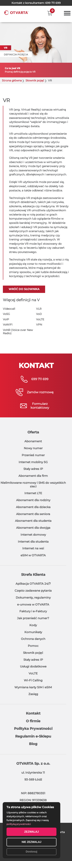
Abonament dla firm (33, 476)
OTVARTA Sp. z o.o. (33, 763)
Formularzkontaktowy (40, 405)
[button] (49, 13)
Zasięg (33, 694)
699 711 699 (53, 3)
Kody (33, 625)
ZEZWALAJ (31, 831)
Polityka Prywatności (33, 729)
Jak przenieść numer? (33, 618)
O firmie (33, 721)
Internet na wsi (33, 548)
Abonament (33, 441)
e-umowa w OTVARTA (33, 604)
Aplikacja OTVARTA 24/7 (33, 583)
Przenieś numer (33, 455)
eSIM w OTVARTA (33, 555)
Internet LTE (33, 493)
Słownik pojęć (33, 653)
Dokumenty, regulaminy (33, 597)
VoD (39, 314)
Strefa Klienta (33, 575)
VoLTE (40, 319)
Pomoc (33, 646)
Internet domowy (33, 534)
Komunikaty (33, 632)
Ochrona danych (33, 639)
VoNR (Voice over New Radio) (18, 331)
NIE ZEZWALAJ (31, 841)
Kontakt (33, 713)
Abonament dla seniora (33, 514)
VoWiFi (7, 324)
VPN (39, 324)
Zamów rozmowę (40, 392)
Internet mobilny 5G (33, 462)
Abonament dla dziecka (33, 507)
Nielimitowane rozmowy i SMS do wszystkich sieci (33, 484)
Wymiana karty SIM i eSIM (33, 687)
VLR (38, 308)
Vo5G (6, 314)
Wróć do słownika (24, 289)
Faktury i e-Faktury (33, 611)
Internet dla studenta (33, 541)
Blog (33, 744)
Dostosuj (31, 851)
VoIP (6, 319)
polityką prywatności (19, 824)
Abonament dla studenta (33, 521)
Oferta (33, 432)
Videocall (9, 308)
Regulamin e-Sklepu (33, 736)
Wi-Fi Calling (33, 680)
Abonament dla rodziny (33, 500)
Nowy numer (33, 448)
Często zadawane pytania (33, 590)
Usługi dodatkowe (33, 666)
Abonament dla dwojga (33, 527)
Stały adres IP (33, 469)
